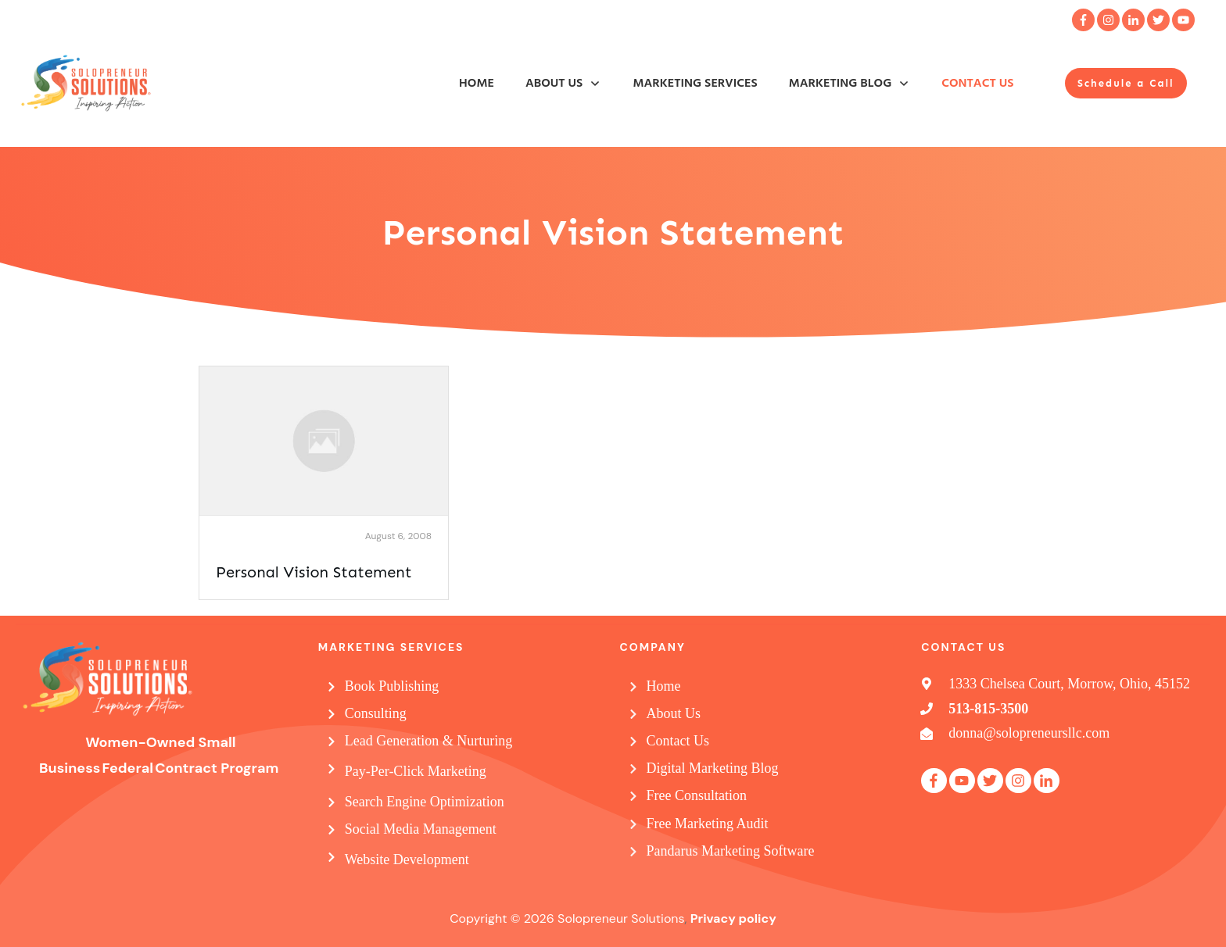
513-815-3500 (988, 709)
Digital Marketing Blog (713, 768)
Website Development (407, 859)
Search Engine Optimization (424, 801)
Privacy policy (733, 918)
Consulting (376, 713)
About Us (674, 713)
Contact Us (678, 741)
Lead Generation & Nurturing (428, 741)
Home (664, 686)
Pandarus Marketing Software (731, 851)
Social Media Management (420, 829)
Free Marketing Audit (708, 823)
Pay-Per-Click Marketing (415, 771)
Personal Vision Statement (314, 572)
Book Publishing (392, 686)
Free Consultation (697, 795)
